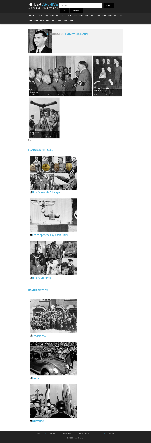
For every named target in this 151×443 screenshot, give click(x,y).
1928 (69, 15)
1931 (86, 15)
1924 (46, 15)
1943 (59, 20)
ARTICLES (76, 10)
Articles (52, 433)
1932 (92, 15)
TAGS (64, 10)
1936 (115, 15)
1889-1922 (32, 15)
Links (98, 433)
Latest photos (84, 433)
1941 (47, 20)
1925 (52, 15)
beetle (34, 378)
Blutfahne (37, 421)
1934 (104, 15)
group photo (38, 335)
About (39, 433)
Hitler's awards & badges (45, 192)
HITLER (43, 4)
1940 (42, 20)
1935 (110, 15)
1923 (40, 15)
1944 (65, 20)
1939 (36, 20)
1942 (53, 20)
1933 (98, 15)
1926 (57, 15)
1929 (75, 15)
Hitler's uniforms (40, 278)
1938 (30, 20)
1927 (63, 15)
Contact (111, 433)
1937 (121, 15)
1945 (71, 20)
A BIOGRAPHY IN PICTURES (43, 8)
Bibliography (67, 433)
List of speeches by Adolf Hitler (49, 235)
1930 (81, 15)
